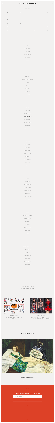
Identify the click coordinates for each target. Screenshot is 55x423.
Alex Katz (27, 107)
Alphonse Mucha (27, 144)
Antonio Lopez (27, 224)
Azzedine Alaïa (27, 270)
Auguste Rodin (27, 264)
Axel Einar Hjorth (27, 267)
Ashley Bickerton (27, 255)
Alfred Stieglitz (27, 131)
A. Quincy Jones (27, 48)
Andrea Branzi (27, 181)
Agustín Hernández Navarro (27, 79)
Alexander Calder (27, 113)
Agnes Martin (27, 76)
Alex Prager (27, 110)
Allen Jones (27, 141)
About (27, 405)
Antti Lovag (27, 230)
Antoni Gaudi (27, 221)
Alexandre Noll (27, 125)
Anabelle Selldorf (27, 153)
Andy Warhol (27, 193)
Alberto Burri (27, 94)
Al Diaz (27, 85)
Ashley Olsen (27, 258)
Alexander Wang (27, 122)
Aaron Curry (27, 51)
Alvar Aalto (27, 147)
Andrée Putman (27, 187)
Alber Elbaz (27, 88)
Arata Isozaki (27, 236)
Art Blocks (27, 252)
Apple (27, 233)
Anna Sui (27, 202)
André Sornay (27, 178)
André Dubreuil (27, 165)
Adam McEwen (27, 57)
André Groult (27, 168)
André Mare (27, 175)
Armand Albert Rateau (27, 246)
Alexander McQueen (27, 116)
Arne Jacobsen (27, 249)
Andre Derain (27, 162)
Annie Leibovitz (27, 209)
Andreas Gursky (27, 184)
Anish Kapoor (27, 199)
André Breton (27, 156)
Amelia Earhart (27, 150)
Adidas (27, 60)
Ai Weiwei (27, 82)
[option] (27, 361)
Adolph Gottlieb (27, 63)
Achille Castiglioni (27, 54)
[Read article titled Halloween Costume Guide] (14, 307)
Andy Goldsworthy (27, 190)
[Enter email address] (27, 397)
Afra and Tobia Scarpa (27, 73)
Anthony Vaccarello (27, 215)
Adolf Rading (27, 70)
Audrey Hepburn (27, 261)
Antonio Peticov (27, 227)
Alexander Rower (27, 119)
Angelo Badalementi (27, 196)
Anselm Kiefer (27, 212)
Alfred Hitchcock (27, 128)
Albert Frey (27, 91)
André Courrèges (27, 159)
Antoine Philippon (27, 218)
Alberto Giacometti (27, 97)
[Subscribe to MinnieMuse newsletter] (27, 401)
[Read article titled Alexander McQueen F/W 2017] (41, 307)
